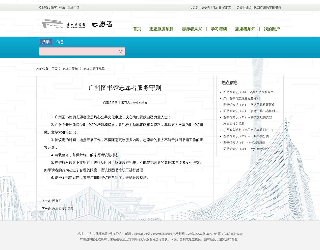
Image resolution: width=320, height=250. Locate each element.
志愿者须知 (245, 29)
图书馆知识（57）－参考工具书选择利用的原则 (255, 111)
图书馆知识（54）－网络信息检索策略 (249, 104)
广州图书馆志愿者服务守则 (241, 98)
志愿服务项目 (161, 29)
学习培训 (219, 29)
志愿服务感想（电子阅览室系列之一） (249, 130)
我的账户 (272, 29)
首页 (137, 29)
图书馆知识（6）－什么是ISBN (244, 142)
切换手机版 (243, 7)
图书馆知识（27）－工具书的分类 (246, 136)
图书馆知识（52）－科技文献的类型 (247, 117)
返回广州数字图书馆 (267, 7)
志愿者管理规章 (94, 68)
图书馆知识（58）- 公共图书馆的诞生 (248, 92)
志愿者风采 (192, 29)
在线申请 (73, 7)
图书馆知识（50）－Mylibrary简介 (246, 149)
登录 (62, 7)
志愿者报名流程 (62, 208)
